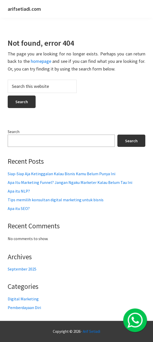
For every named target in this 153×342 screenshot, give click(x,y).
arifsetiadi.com (24, 9)
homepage (41, 61)
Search (13, 131)
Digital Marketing (23, 298)
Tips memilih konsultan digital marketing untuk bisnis (56, 199)
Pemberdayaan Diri (24, 307)
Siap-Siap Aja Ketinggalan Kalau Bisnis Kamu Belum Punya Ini (61, 173)
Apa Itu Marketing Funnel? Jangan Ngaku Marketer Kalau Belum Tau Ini (70, 182)
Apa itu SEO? (19, 208)
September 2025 (22, 269)
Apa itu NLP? (19, 191)
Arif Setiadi (91, 331)
